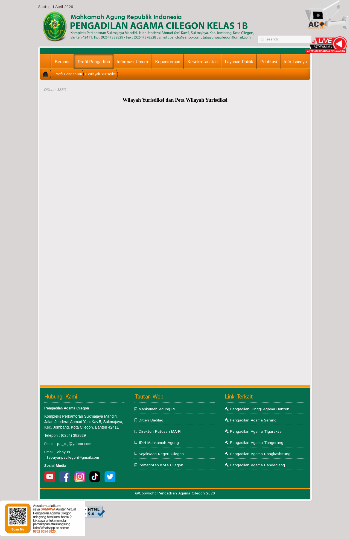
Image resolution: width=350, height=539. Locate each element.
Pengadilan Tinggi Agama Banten (259, 409)
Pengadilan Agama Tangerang (256, 443)
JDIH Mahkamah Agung (159, 443)
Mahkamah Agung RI (157, 409)
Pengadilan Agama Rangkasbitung (260, 454)
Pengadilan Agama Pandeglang (257, 465)
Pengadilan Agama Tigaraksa (256, 431)
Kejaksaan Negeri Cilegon (161, 454)
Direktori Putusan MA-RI (160, 431)
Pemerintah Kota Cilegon (161, 465)
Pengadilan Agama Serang (253, 420)
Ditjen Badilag (151, 420)
